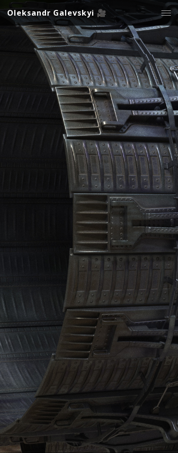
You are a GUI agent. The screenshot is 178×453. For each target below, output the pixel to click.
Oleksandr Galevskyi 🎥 (57, 13)
